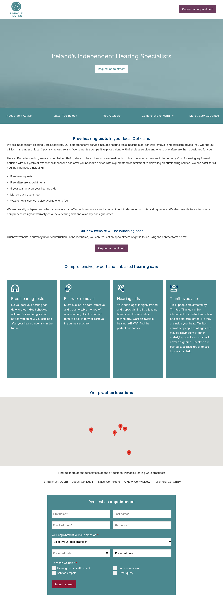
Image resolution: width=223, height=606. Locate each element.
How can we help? (64, 562)
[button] (125, 429)
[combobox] (81, 553)
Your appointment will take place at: (75, 535)
